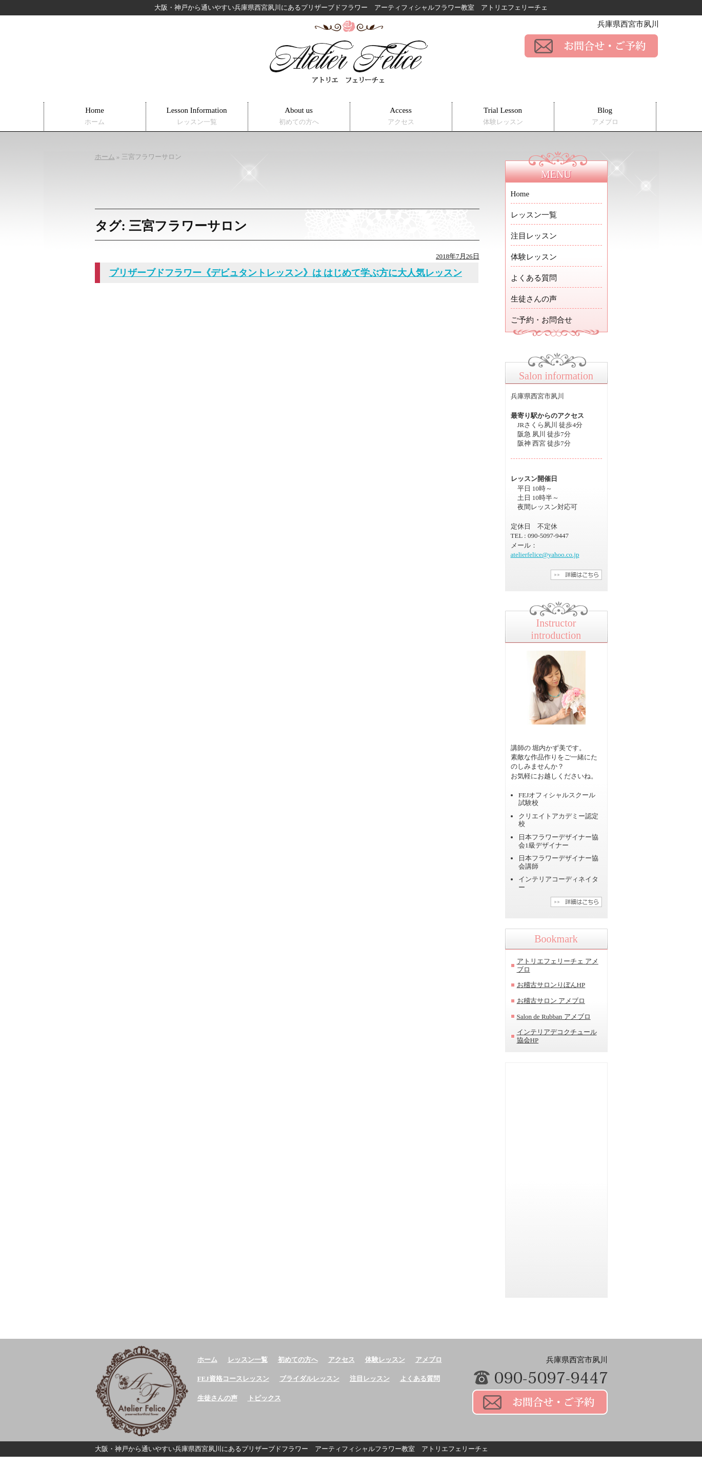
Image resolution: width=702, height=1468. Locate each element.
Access (401, 116)
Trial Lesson (503, 116)
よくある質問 (534, 278)
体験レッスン (534, 257)
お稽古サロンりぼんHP (551, 985)
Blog (605, 116)
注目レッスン (534, 236)
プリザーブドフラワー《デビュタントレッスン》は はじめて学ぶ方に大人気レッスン (286, 273)
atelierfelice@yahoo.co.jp (545, 554)
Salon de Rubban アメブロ (554, 1016)
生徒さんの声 (534, 299)
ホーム (207, 1359)
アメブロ (428, 1359)
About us (299, 116)
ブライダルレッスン (309, 1378)
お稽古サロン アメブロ (551, 1000)
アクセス (341, 1359)
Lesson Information (197, 116)
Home (95, 116)
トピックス (264, 1398)
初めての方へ (298, 1359)
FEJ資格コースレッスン (233, 1378)
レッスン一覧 (534, 215)
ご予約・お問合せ (541, 320)
